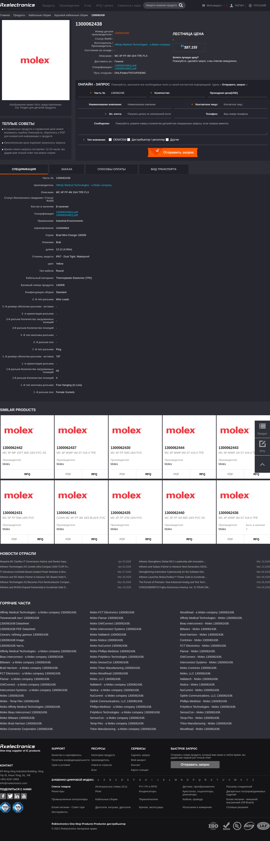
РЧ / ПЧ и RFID (148, 786)
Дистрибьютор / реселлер (148, 139)
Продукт (262, 433)
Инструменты (60, 811)
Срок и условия (61, 764)
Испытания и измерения (197, 807)
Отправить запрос (195, 764)
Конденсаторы (147, 791)
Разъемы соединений (239, 786)
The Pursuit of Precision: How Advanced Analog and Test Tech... (173, 582)
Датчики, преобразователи (199, 786)
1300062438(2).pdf (125, 68)
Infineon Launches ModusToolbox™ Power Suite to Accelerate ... (173, 577)
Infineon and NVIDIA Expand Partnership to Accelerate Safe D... (34, 587)
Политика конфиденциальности (71, 760)
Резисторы (58, 791)
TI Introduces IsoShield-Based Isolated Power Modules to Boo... (34, 572)
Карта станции (139, 769)
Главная (5, 15)
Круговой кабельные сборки (71, 15)
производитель (100, 760)
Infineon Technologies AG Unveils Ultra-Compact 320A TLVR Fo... (34, 566)
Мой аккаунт (138, 760)
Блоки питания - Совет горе (68, 807)
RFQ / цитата (104, 5)
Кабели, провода (193, 799)
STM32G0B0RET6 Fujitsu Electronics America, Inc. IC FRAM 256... (174, 587)
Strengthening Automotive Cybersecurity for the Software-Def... (172, 572)
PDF (68, 474)
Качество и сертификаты (66, 755)
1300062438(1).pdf (125, 65)
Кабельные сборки (40, 15)
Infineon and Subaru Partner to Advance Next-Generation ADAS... (173, 566)
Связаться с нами (129, 5)
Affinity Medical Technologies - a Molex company (142, 44)
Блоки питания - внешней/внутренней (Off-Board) (241, 801)
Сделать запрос (140, 755)
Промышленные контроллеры (70, 799)
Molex (6, 464)
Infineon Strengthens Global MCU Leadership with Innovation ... (172, 561)
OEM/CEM (119, 139)
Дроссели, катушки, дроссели (113, 807)
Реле (98, 791)
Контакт (135, 764)
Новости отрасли (101, 764)
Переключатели (148, 799)
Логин (239, 5)
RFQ (27, 474)
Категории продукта (103, 755)
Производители (69, 5)
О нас (87, 5)
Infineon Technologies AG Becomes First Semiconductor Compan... (35, 582)
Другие (174, 139)
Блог (94, 769)
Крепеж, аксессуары (151, 807)
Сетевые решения (237, 807)
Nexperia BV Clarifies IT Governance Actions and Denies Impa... (34, 561)
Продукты (48, 5)
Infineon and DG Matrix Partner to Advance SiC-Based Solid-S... (34, 577)
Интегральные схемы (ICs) (111, 786)
